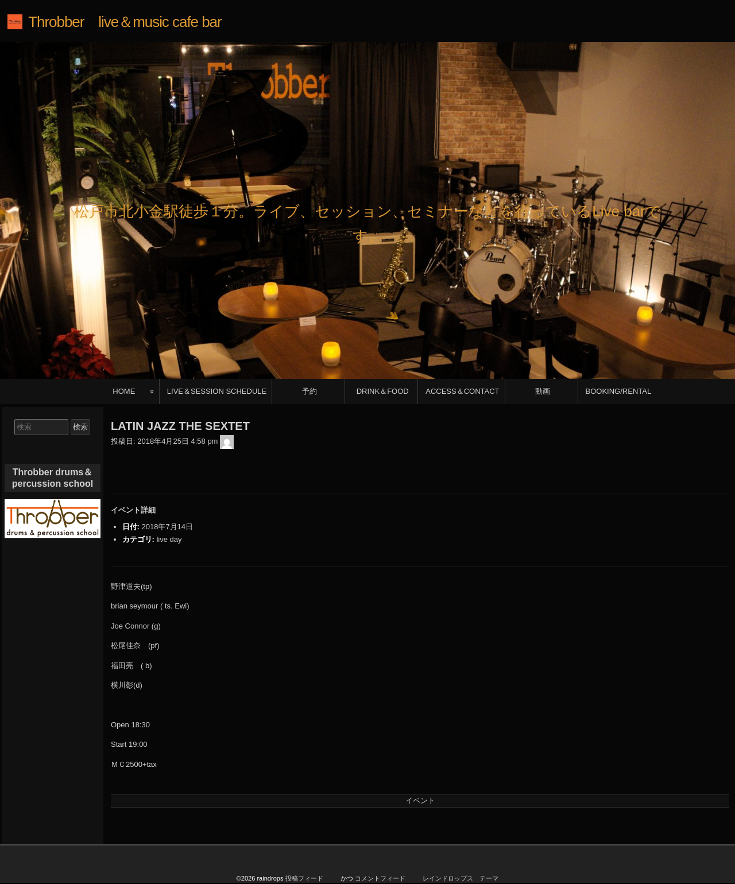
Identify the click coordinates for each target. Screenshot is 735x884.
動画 (542, 391)
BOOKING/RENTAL (619, 391)
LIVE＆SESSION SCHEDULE (216, 391)
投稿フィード (304, 878)
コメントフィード (380, 878)
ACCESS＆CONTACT (462, 391)
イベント (420, 800)
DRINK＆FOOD (383, 391)
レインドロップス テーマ (460, 878)
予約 (309, 391)
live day (168, 539)
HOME (124, 391)
